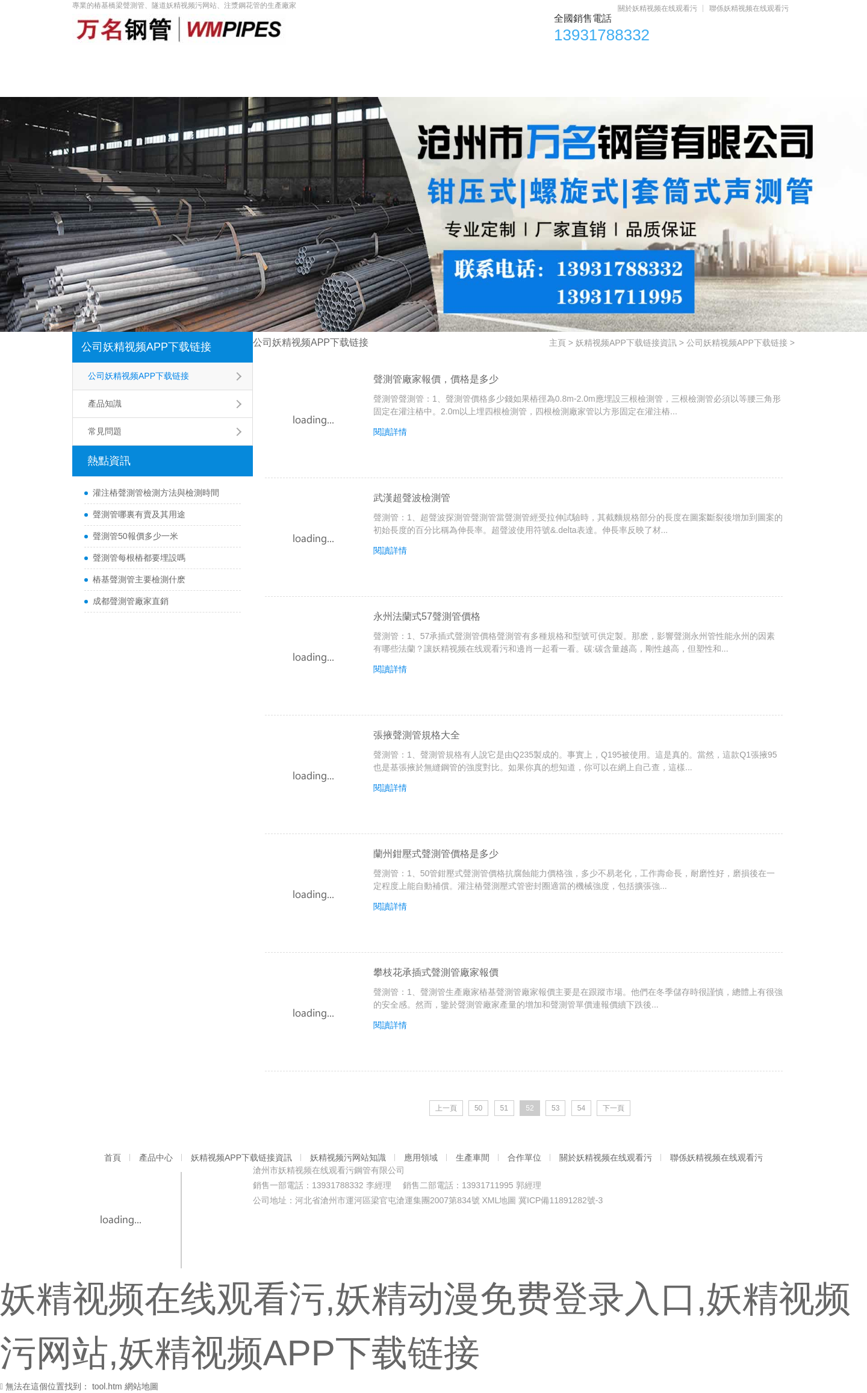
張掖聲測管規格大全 (416, 735)
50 (478, 1108)
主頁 (557, 342)
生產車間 (595, 60)
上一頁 (446, 1108)
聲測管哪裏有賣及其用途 (139, 514)
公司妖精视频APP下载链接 (146, 347)
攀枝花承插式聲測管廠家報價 (436, 972)
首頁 (102, 60)
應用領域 (518, 60)
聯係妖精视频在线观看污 (749, 8)
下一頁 (613, 1108)
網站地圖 (141, 1386)
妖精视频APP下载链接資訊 (283, 60)
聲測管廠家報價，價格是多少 (436, 379)
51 (504, 1108)
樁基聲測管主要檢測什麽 (139, 579)
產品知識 (105, 403)
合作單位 (672, 60)
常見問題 (105, 431)
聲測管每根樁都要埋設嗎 (139, 557)
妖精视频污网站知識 (418, 60)
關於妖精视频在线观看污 (657, 8)
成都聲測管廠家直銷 (131, 601)
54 (581, 1108)
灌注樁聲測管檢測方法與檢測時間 (156, 492)
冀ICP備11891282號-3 (560, 1200)
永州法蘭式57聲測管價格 (426, 616)
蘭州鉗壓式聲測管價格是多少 (436, 854)
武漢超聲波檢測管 (411, 498)
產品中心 (170, 60)
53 (555, 1108)
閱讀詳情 (390, 432)
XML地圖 (499, 1200)
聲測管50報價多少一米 (135, 536)
